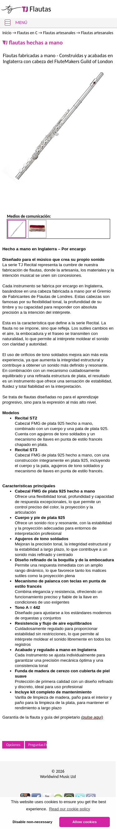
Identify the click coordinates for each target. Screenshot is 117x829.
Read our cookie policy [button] (69, 809)
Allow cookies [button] (84, 822)
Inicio (7, 32)
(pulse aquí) (92, 717)
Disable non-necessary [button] (32, 822)
